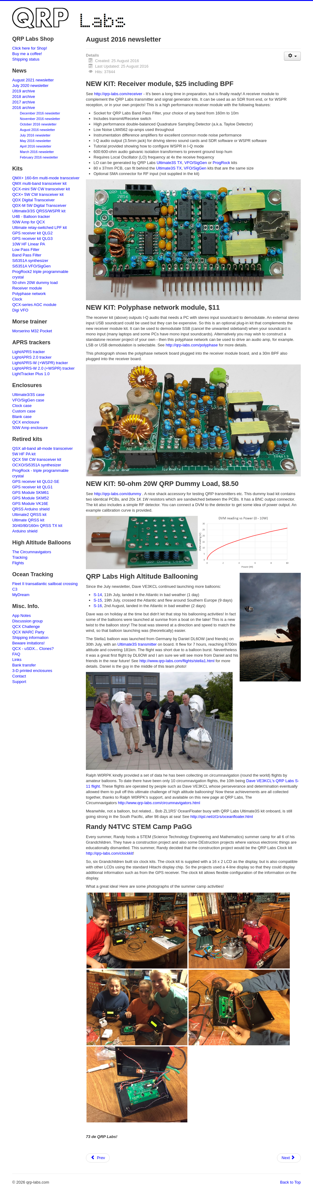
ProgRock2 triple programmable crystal (40, 274)
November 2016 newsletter (40, 119)
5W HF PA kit (23, 454)
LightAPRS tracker (28, 351)
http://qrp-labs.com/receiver (118, 93)
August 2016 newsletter (37, 130)
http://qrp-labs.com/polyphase (192, 345)
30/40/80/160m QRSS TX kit (37, 525)
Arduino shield (24, 531)
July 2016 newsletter (35, 135)
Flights (18, 563)
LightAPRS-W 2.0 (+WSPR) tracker (43, 368)
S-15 (98, 600)
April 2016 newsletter (35, 146)
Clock (17, 299)
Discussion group (27, 621)
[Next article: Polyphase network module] (289, 1157)
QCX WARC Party (28, 632)
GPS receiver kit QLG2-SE (35, 481)
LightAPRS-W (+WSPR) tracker (40, 362)
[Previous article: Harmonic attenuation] (98, 1157)
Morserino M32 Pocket (32, 331)
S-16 (98, 605)
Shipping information (30, 637)
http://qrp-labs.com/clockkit (109, 853)
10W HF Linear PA (28, 244)
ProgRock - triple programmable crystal (40, 473)
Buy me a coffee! (27, 53)
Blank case (22, 416)
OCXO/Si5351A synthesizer (36, 465)
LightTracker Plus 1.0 (31, 373)
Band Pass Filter (26, 255)
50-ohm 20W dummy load (35, 282)
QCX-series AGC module (34, 304)
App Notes (21, 615)
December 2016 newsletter (40, 113)
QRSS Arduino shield (31, 509)
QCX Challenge (26, 626)
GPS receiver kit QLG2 (32, 233)
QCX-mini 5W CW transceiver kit (41, 189)
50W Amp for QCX (28, 222)
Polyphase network (29, 293)
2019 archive (23, 91)
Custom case (23, 411)
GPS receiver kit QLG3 (32, 238)
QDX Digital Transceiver (33, 200)
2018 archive (23, 96)
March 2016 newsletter (37, 152)
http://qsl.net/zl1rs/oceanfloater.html (221, 816)
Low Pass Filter (25, 249)
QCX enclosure (25, 422)
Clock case (22, 405)
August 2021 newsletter (33, 80)
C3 (14, 589)
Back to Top (290, 1182)
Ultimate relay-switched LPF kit (39, 227)
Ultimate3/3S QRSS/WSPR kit (38, 211)
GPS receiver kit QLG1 (32, 487)
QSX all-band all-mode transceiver (42, 448)
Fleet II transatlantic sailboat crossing (45, 583)
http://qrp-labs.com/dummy (117, 493)
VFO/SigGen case (28, 400)
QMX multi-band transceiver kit (39, 183)
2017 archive (23, 102)
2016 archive (23, 107)
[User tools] (292, 56)
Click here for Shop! (29, 48)
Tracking (19, 557)
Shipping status (25, 59)
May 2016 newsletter (35, 141)
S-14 (98, 594)
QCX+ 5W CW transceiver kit (38, 194)
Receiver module (27, 288)
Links (16, 659)
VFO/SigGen (195, 162)
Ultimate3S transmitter (137, 644)
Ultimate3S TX (169, 162)
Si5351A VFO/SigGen (31, 266)
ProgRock (221, 162)
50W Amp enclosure (30, 427)
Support (19, 681)
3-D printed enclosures (32, 670)
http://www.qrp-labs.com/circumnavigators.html (159, 802)
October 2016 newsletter (38, 124)
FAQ (16, 654)
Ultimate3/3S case (28, 394)
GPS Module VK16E (30, 503)
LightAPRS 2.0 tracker (32, 357)
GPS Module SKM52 (30, 498)
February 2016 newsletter (39, 157)
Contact (19, 676)
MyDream (20, 594)
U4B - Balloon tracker (31, 216)
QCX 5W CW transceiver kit (36, 459)
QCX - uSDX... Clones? (33, 648)
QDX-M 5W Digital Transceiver (39, 205)
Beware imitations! (28, 643)
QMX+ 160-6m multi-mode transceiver (45, 178)
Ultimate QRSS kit (28, 520)
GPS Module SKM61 (30, 492)
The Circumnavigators (31, 552)
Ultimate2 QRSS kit (29, 514)
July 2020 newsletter (30, 85)
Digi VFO (20, 310)
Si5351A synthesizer (30, 260)
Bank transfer (24, 665)
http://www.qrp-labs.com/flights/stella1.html (177, 661)
